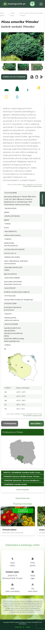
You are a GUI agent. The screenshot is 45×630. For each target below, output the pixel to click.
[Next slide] (41, 67)
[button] (10, 67)
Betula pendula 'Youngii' (12, 578)
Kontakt (18, 627)
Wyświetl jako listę (22, 498)
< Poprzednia (9, 424)
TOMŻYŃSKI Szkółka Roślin (32, 186)
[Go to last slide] (4, 67)
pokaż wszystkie (22, 489)
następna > (36, 424)
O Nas (28, 627)
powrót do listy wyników (14, 77)
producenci (42, 199)
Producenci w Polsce (13, 432)
